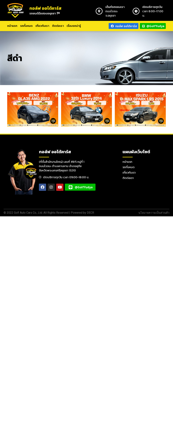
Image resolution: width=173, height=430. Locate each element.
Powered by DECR (82, 212)
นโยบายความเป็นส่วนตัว (153, 212)
